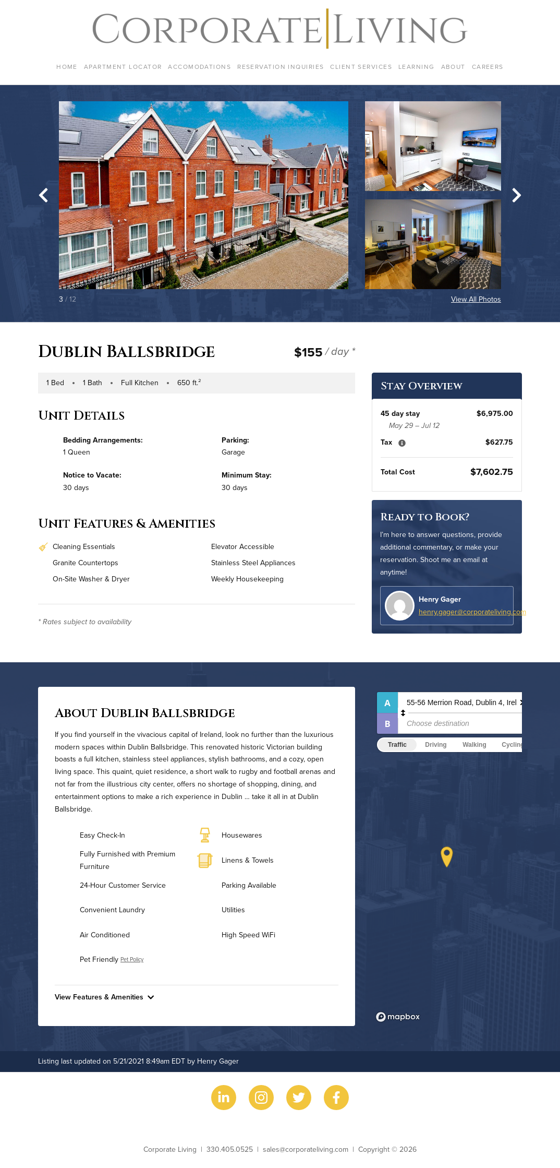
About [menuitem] (453, 66)
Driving (435, 744)
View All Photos (476, 299)
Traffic (397, 744)
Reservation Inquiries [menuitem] (280, 66)
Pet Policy (131, 959)
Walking (474, 744)
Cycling (513, 744)
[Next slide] (517, 195)
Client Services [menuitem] (361, 66)
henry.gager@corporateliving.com (472, 611)
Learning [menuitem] (416, 66)
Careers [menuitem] (488, 66)
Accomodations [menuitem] (199, 66)
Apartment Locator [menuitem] (123, 66)
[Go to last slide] (43, 195)
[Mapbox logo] (398, 1017)
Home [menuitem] (67, 66)
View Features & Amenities (104, 997)
